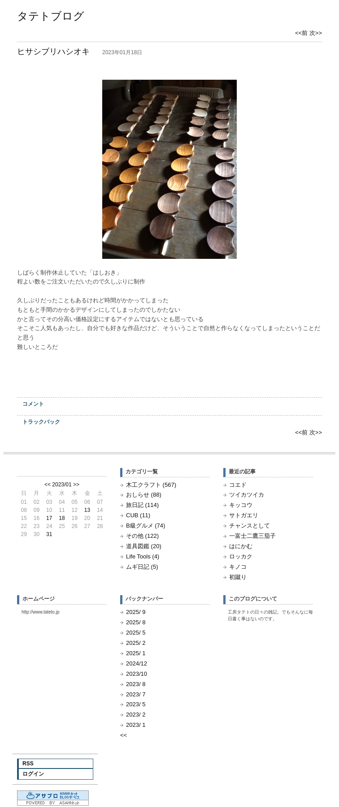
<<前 (302, 33)
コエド (238, 484)
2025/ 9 (135, 612)
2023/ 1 (135, 724)
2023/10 (136, 673)
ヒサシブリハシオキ (53, 51)
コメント (33, 404)
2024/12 (136, 663)
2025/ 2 (135, 643)
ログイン (33, 774)
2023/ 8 (135, 684)
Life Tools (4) (142, 556)
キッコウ (240, 505)
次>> (315, 33)
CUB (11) (138, 515)
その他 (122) (142, 535)
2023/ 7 (135, 694)
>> (76, 484)
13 (87, 510)
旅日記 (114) (142, 505)
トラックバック (41, 422)
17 (49, 518)
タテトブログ (50, 16)
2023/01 (61, 484)
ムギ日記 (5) (142, 566)
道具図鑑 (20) (143, 546)
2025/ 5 (135, 632)
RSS (28, 763)
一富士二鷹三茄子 (252, 535)
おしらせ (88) (143, 494)
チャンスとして (249, 525)
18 (62, 518)
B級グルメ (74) (145, 525)
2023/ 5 (135, 704)
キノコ (238, 566)
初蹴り (238, 577)
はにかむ (240, 546)
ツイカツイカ (246, 494)
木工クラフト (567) (151, 484)
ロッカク (240, 556)
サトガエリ (243, 515)
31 (49, 534)
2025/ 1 (135, 653)
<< (47, 484)
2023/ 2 (135, 714)
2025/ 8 (135, 622)
